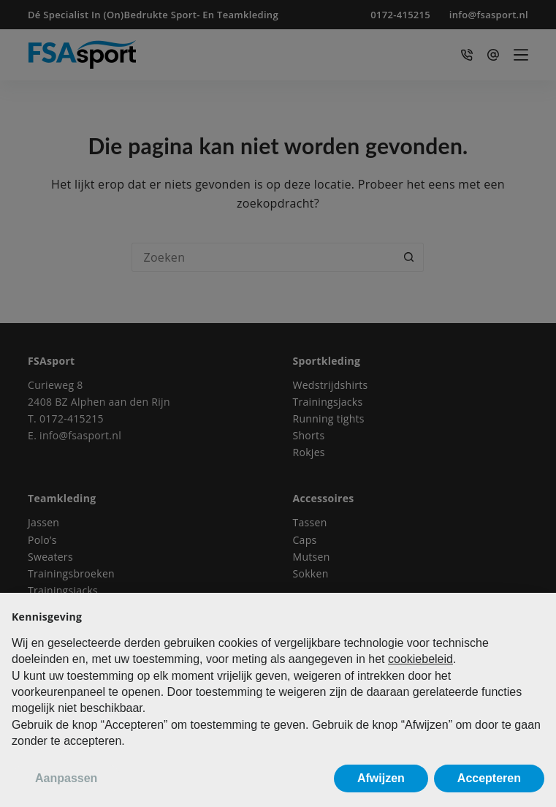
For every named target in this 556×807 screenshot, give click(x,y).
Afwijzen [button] (381, 778)
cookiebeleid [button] (420, 659)
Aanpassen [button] (66, 778)
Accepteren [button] (489, 778)
